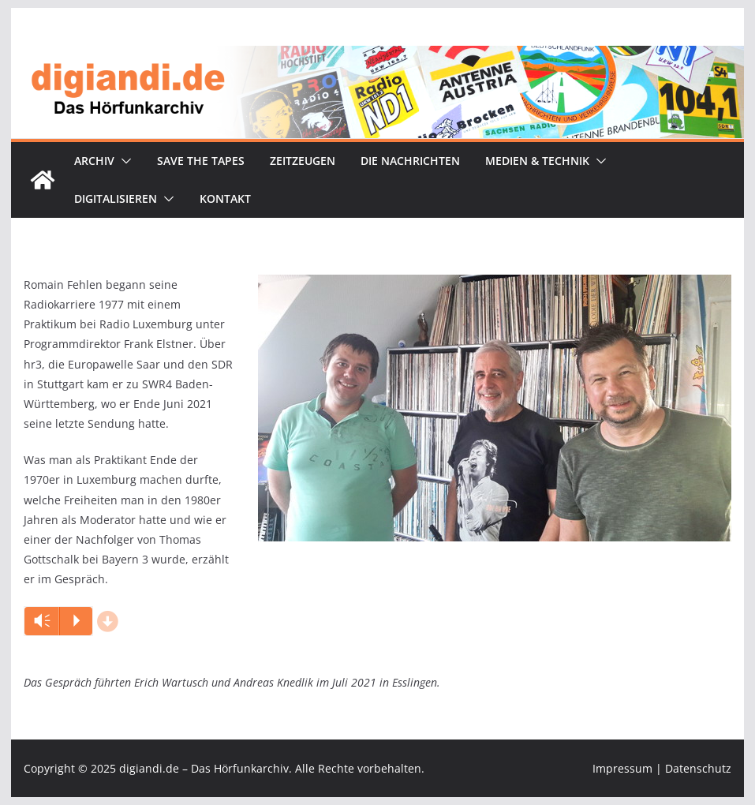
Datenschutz (698, 768)
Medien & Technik (537, 160)
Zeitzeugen (302, 160)
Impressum (622, 768)
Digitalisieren (115, 198)
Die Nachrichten (410, 160)
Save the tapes (201, 160)
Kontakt (225, 198)
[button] (123, 161)
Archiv (94, 160)
